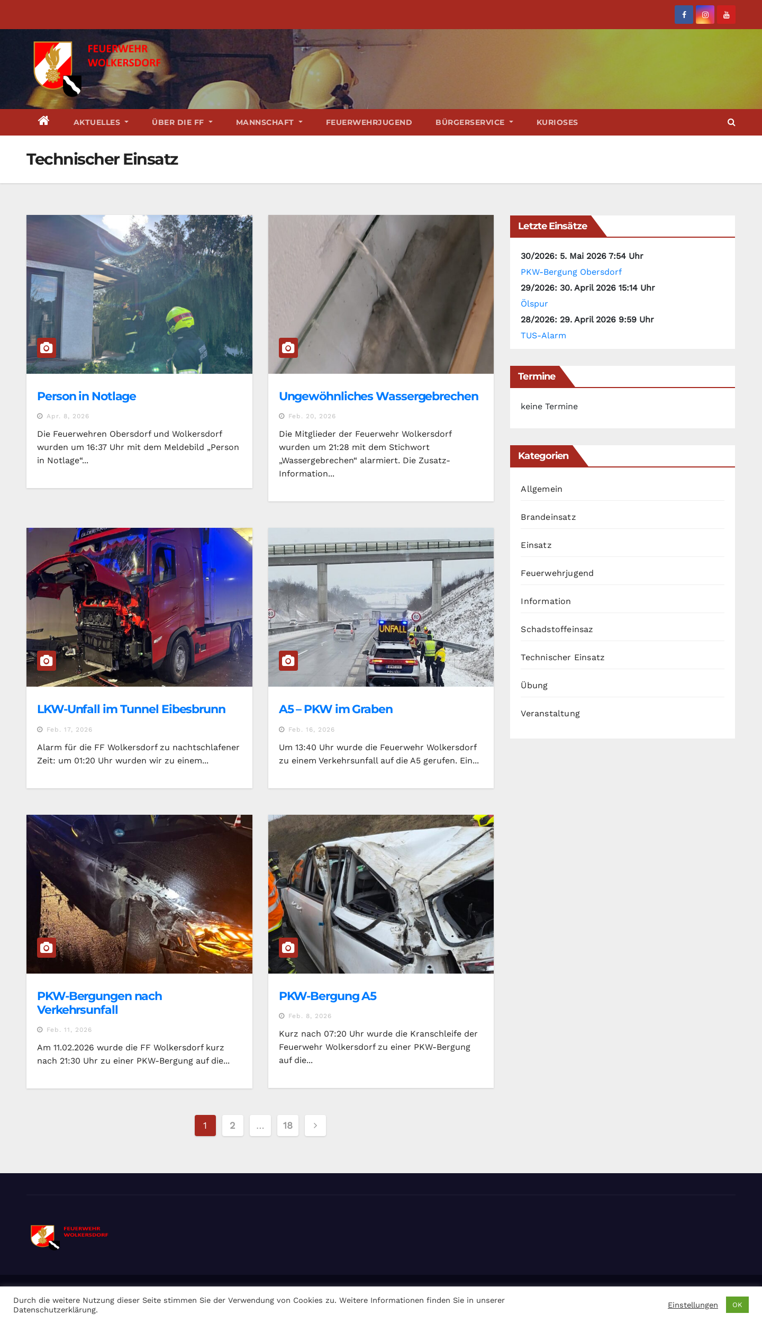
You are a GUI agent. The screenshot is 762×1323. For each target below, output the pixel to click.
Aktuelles (101, 122)
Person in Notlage (86, 396)
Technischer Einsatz (563, 657)
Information (546, 601)
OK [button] (737, 1305)
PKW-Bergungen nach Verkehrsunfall (99, 1003)
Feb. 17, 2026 (70, 729)
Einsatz (536, 545)
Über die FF (182, 122)
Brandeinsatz (548, 517)
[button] (732, 122)
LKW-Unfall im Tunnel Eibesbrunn (131, 709)
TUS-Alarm (543, 335)
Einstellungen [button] (693, 1305)
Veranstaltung (550, 713)
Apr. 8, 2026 (68, 416)
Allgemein (542, 489)
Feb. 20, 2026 (312, 416)
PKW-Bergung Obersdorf (571, 272)
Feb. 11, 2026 (69, 1029)
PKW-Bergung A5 (328, 996)
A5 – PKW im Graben (336, 709)
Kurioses (557, 122)
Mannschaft (269, 122)
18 (287, 1125)
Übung (534, 685)
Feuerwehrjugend (369, 122)
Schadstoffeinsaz (557, 629)
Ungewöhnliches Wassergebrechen (378, 396)
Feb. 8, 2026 (310, 1016)
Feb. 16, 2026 (311, 729)
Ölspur (534, 304)
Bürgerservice (474, 122)
